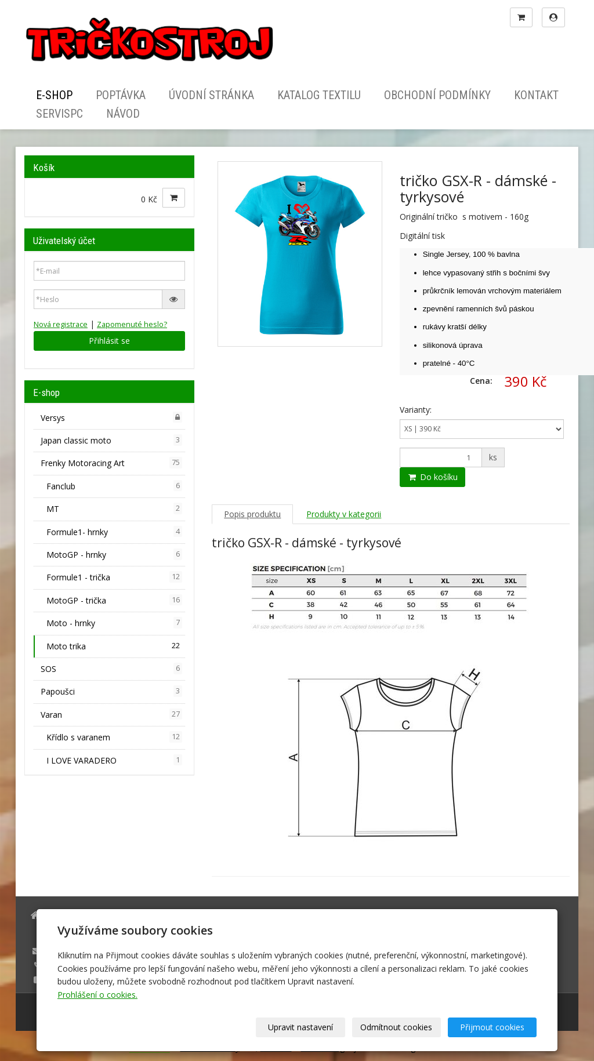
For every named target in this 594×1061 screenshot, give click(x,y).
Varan (111, 714)
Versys (111, 417)
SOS (111, 668)
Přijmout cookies (492, 1027)
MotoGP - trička (114, 600)
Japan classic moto (111, 440)
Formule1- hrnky (114, 531)
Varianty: (416, 409)
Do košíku (432, 476)
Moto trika (114, 646)
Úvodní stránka (211, 95)
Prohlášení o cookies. (97, 994)
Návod (123, 114)
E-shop (54, 95)
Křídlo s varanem (114, 737)
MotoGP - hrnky (114, 554)
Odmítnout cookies (397, 1027)
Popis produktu (252, 513)
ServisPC (59, 114)
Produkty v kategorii (343, 513)
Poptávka (121, 95)
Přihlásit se (109, 340)
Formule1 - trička (114, 577)
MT (114, 508)
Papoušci (111, 691)
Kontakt (536, 95)
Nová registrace (61, 324)
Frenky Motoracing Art (111, 462)
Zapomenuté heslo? (132, 324)
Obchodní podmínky (437, 95)
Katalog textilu (319, 95)
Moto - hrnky (114, 622)
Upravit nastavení (301, 1027)
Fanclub (114, 486)
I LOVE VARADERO (114, 760)
